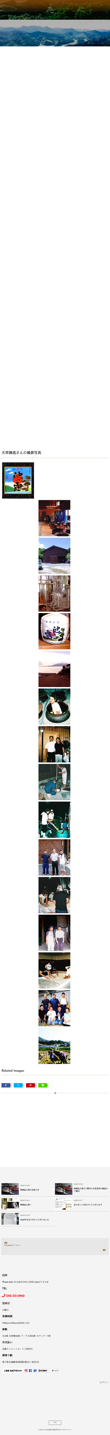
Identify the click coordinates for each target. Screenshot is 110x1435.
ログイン (104, 1383)
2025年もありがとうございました (34, 1220)
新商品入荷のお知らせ (29, 1190)
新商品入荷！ (26, 1205)
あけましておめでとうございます (88, 1205)
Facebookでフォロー (12, 1245)
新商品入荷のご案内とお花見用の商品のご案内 (91, 1190)
